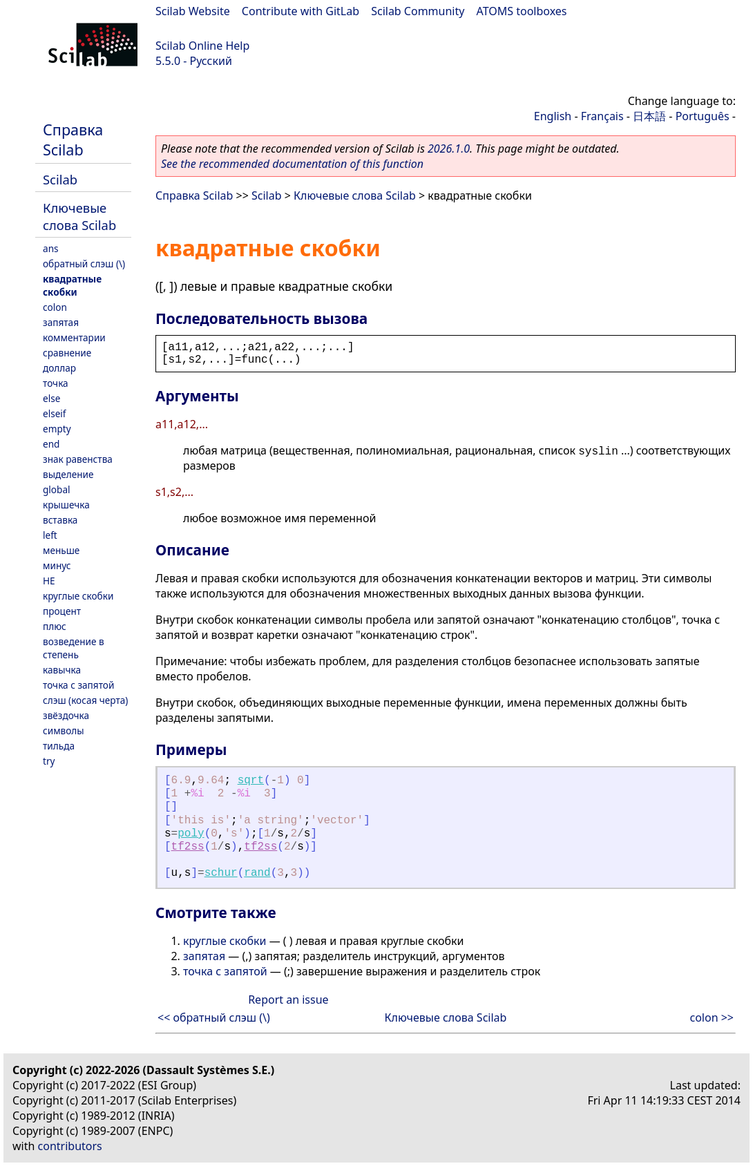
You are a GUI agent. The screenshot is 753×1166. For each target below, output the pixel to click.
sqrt (251, 780)
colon (55, 307)
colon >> (711, 1017)
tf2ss (187, 847)
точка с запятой (78, 684)
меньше (61, 550)
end (51, 443)
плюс (54, 626)
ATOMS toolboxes (522, 11)
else (51, 398)
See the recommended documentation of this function (292, 163)
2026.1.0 (449, 148)
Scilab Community (417, 11)
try (49, 760)
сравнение (67, 352)
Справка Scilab (73, 140)
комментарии (74, 337)
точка (55, 383)
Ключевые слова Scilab (79, 216)
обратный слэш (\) (84, 263)
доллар (59, 367)
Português (703, 116)
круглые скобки (78, 595)
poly (191, 834)
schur (221, 873)
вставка (60, 519)
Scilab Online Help (202, 45)
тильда (59, 745)
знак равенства (78, 459)
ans (51, 248)
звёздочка (66, 715)
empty (57, 428)
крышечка (66, 504)
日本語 (649, 116)
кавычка (62, 669)
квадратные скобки (72, 285)
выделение (68, 474)
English (552, 116)
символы (63, 730)
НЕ (49, 580)
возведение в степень (73, 648)
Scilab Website (192, 11)
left (50, 535)
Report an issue (288, 999)
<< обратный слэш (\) (214, 1017)
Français (602, 116)
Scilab (60, 179)
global (56, 489)
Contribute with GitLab (300, 11)
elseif (54, 413)
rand (257, 873)
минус (56, 565)
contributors (70, 1146)
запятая (61, 322)
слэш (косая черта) (85, 700)
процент (62, 611)
